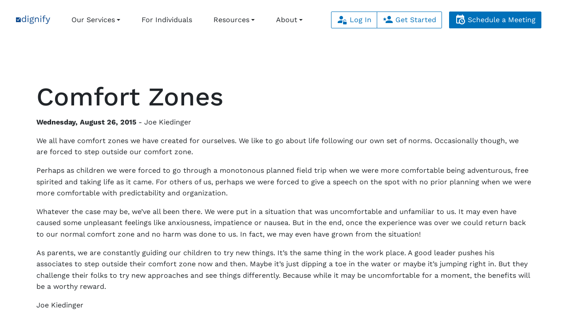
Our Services (93, 20)
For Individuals (167, 20)
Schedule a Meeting (495, 20)
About (286, 20)
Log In (354, 20)
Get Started (409, 20)
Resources (231, 20)
